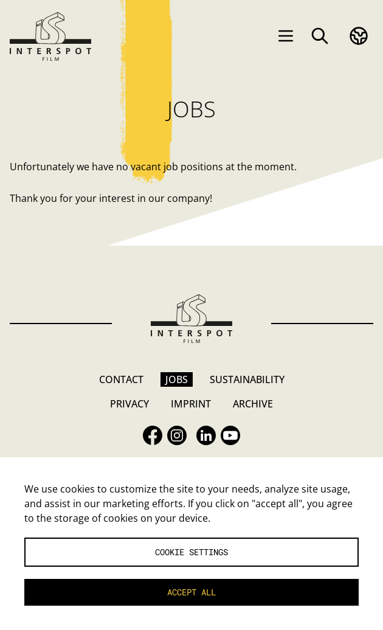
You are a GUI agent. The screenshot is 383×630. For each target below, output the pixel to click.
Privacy (129, 403)
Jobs (176, 379)
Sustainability (247, 379)
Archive (253, 403)
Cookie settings (191, 552)
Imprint (191, 403)
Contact (121, 379)
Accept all (191, 592)
